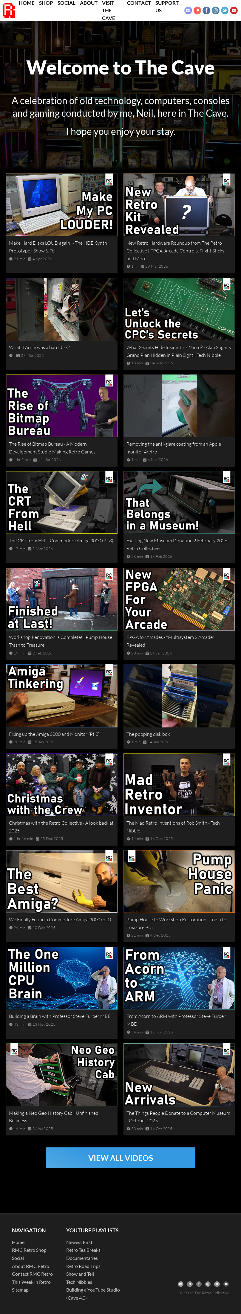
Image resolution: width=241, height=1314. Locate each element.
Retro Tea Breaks (83, 1250)
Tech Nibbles (79, 1282)
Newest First (79, 1242)
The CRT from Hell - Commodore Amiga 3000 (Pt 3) (61, 540)
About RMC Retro (30, 1266)
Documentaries (82, 1258)
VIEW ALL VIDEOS (120, 1158)
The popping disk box (148, 734)
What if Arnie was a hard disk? (39, 347)
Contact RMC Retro (32, 1274)
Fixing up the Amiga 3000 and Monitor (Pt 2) (54, 734)
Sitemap (20, 1289)
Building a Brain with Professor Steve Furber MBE (59, 1016)
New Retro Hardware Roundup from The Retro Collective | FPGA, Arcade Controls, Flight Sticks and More (175, 250)
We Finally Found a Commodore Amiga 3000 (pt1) (60, 919)
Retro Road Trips (83, 1266)
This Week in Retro (31, 1282)
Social (18, 1258)
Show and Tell (80, 1274)
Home (18, 1242)
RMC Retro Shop (29, 1250)
